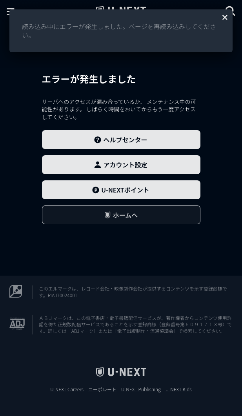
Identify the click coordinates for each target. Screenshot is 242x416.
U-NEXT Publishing (141, 389)
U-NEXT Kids (179, 389)
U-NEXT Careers (67, 389)
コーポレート (102, 389)
